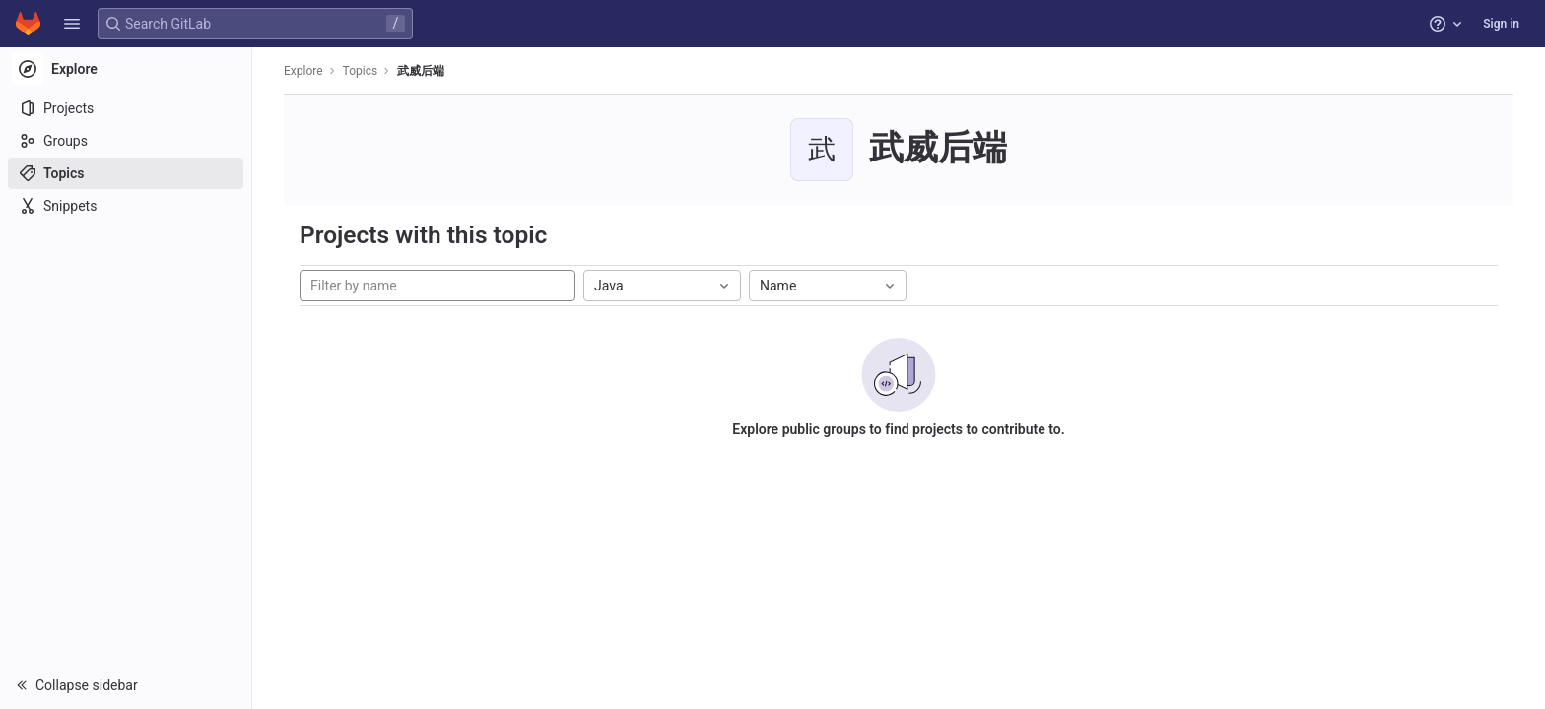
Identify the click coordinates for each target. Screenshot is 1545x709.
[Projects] (125, 108)
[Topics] (125, 173)
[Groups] (125, 141)
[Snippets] (125, 206)
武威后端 (420, 71)
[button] (72, 23)
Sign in (1501, 24)
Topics (360, 71)
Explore (303, 71)
